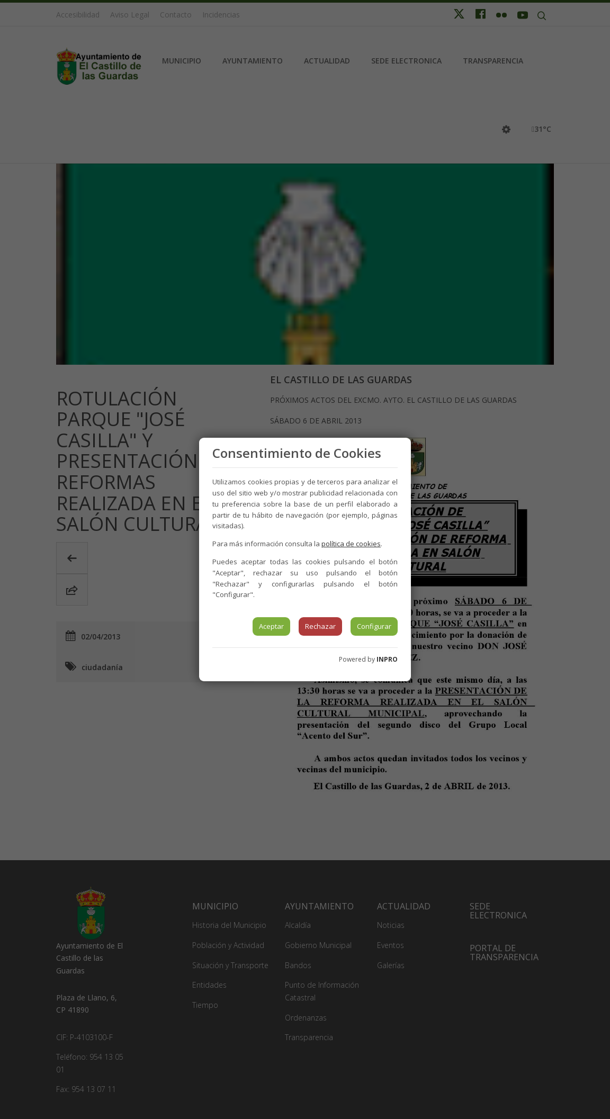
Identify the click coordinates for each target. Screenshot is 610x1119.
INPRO (387, 659)
